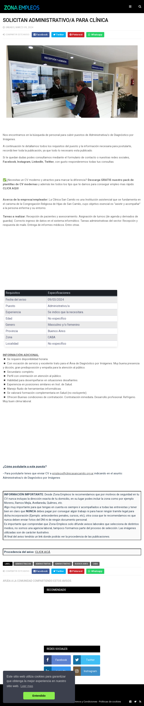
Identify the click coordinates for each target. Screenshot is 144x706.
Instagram (23, 161)
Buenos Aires (81, 564)
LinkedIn (37, 161)
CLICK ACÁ (42, 552)
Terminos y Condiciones (84, 701)
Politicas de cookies (110, 701)
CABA (95, 564)
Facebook (9, 161)
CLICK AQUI (11, 188)
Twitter (49, 161)
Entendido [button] (39, 695)
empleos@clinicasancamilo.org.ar (73, 473)
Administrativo (62, 564)
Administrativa (43, 564)
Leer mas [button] (27, 686)
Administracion (23, 564)
